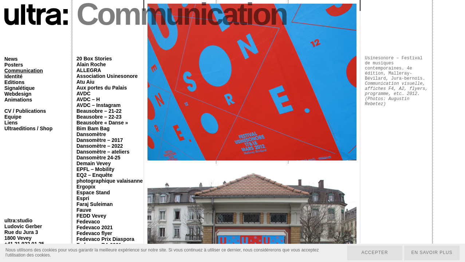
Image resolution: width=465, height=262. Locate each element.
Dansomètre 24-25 (98, 157)
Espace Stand (93, 192)
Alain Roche (91, 64)
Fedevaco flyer (94, 233)
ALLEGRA (88, 70)
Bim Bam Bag (93, 128)
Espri (82, 198)
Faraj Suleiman (94, 204)
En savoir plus (431, 252)
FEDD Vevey (91, 216)
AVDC (83, 93)
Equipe (12, 117)
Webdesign (17, 94)
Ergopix (85, 187)
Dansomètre (91, 134)
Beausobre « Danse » (102, 123)
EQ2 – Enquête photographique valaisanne (109, 178)
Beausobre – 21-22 (99, 111)
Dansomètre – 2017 (99, 140)
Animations (18, 100)
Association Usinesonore (107, 76)
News (11, 59)
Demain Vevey (93, 163)
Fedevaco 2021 (94, 227)
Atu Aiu (85, 82)
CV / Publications (25, 111)
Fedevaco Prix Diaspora (105, 239)
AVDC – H (88, 99)
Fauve (83, 210)
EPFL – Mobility (95, 169)
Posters (13, 65)
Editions (14, 82)
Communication (23, 71)
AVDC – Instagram (98, 105)
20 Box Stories (94, 58)
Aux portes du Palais (101, 88)
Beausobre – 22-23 (99, 117)
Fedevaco (88, 222)
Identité (13, 76)
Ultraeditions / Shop (28, 128)
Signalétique (19, 88)
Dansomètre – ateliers (103, 152)
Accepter (374, 252)
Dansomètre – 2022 (99, 146)
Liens (11, 123)
